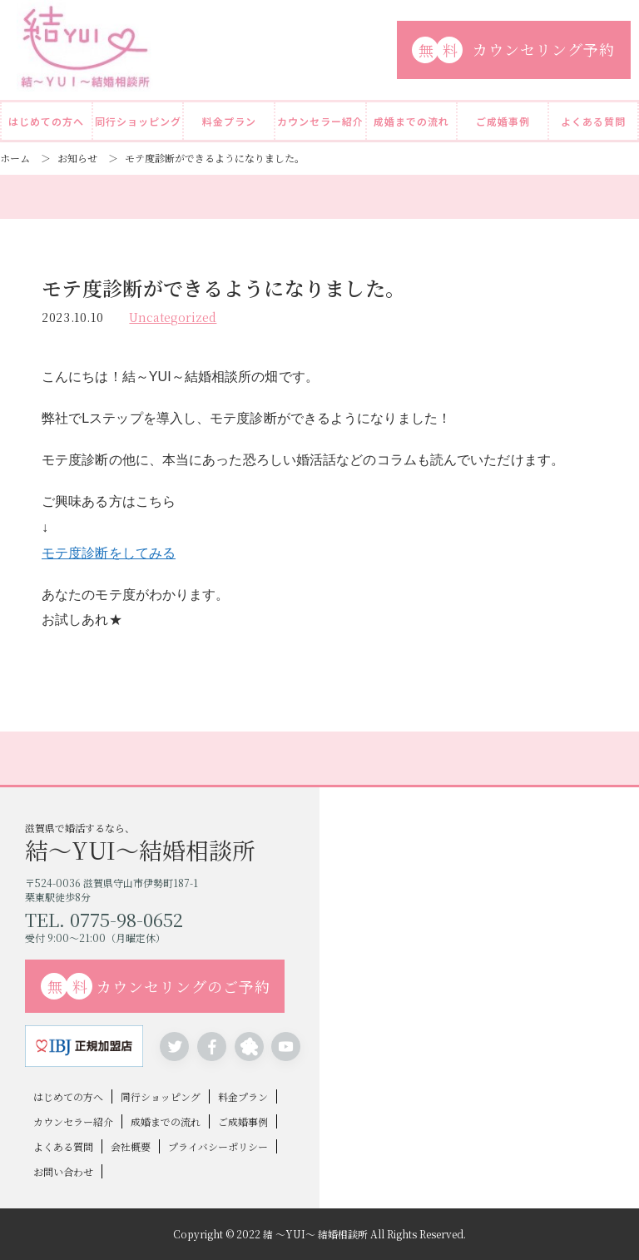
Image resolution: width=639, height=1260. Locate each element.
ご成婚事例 (503, 121)
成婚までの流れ (411, 121)
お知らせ (77, 158)
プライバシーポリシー (218, 1146)
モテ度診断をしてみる (109, 553)
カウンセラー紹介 (320, 121)
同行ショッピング (138, 121)
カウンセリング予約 (513, 50)
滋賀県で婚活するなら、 (172, 841)
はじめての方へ (46, 121)
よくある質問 (593, 121)
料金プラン (229, 121)
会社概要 (131, 1146)
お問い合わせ (63, 1171)
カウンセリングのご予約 (155, 986)
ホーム (15, 158)
